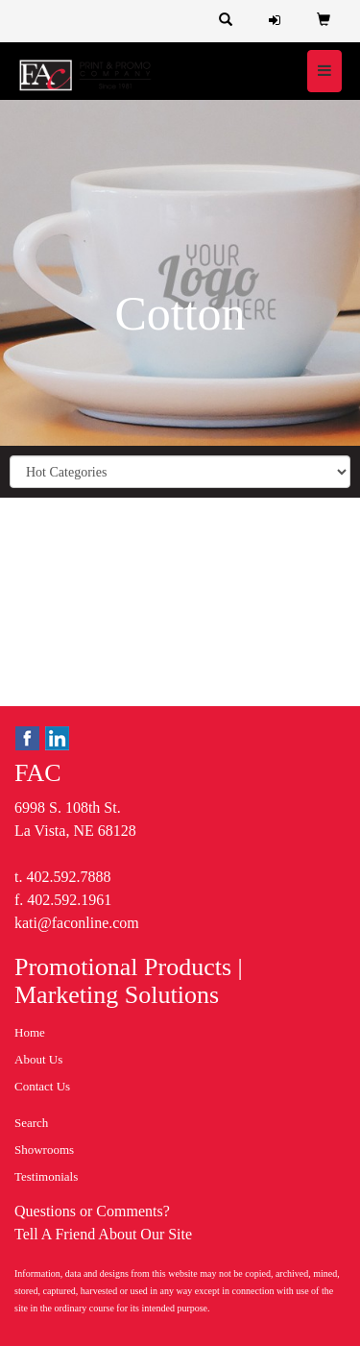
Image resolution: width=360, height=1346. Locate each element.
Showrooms (44, 1149)
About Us (38, 1059)
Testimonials (46, 1176)
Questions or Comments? (92, 1211)
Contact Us (42, 1086)
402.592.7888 (68, 877)
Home (29, 1032)
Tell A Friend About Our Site (103, 1234)
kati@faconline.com (76, 923)
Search (31, 1122)
